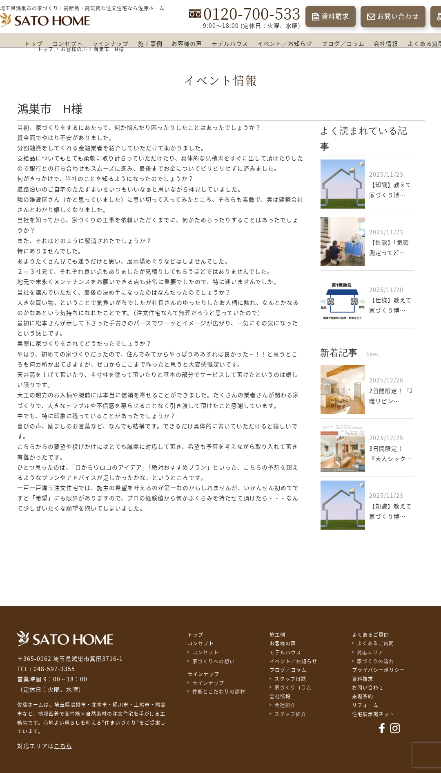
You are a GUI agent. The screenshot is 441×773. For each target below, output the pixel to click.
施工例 (277, 634)
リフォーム (365, 705)
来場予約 (362, 696)
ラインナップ (110, 44)
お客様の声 (187, 44)
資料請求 (335, 16)
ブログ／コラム (343, 44)
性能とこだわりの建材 (218, 691)
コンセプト (67, 44)
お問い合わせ (398, 16)
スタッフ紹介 (290, 714)
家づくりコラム (293, 687)
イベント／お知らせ (284, 44)
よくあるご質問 (370, 634)
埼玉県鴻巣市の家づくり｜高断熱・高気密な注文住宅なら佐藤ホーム (82, 8)
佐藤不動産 (65, 638)
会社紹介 (285, 705)
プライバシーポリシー (378, 669)
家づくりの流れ (375, 661)
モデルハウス (230, 44)
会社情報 (386, 44)
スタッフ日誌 (290, 678)
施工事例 (150, 44)
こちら (63, 746)
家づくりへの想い (213, 661)
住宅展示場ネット (373, 714)
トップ (33, 44)
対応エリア (370, 652)
